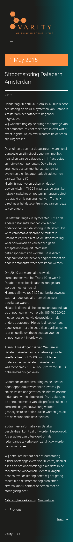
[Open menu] (11, 42)
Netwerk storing (27, 500)
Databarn (10, 500)
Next (60, 519)
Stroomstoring (46, 500)
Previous (15, 509)
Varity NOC (12, 534)
